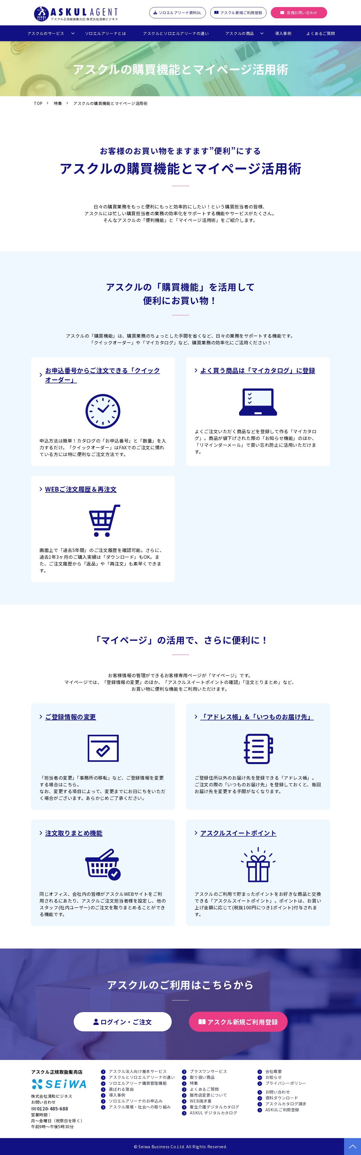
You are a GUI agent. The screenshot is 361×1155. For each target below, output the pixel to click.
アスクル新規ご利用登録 (241, 12)
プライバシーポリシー (286, 1083)
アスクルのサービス (45, 33)
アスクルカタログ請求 (286, 1103)
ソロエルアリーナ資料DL (180, 12)
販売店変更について (208, 1095)
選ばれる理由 (121, 1089)
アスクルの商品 (239, 33)
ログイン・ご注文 (126, 1021)
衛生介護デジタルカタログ (214, 1107)
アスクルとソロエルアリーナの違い (176, 33)
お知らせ (273, 1077)
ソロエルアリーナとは (105, 33)
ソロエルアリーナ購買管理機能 (138, 1083)
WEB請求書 (201, 1101)
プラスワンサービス (208, 1071)
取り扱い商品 (202, 1077)
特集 (58, 103)
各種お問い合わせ (302, 12)
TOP (38, 103)
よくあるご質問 (320, 33)
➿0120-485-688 (49, 1108)
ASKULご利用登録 (282, 1109)
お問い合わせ (277, 1092)
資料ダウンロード (281, 1098)
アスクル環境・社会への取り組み (140, 1107)
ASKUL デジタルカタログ (213, 1113)
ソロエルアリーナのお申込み (135, 1101)
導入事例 (283, 33)
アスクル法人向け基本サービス (138, 1071)
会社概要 (273, 1071)
